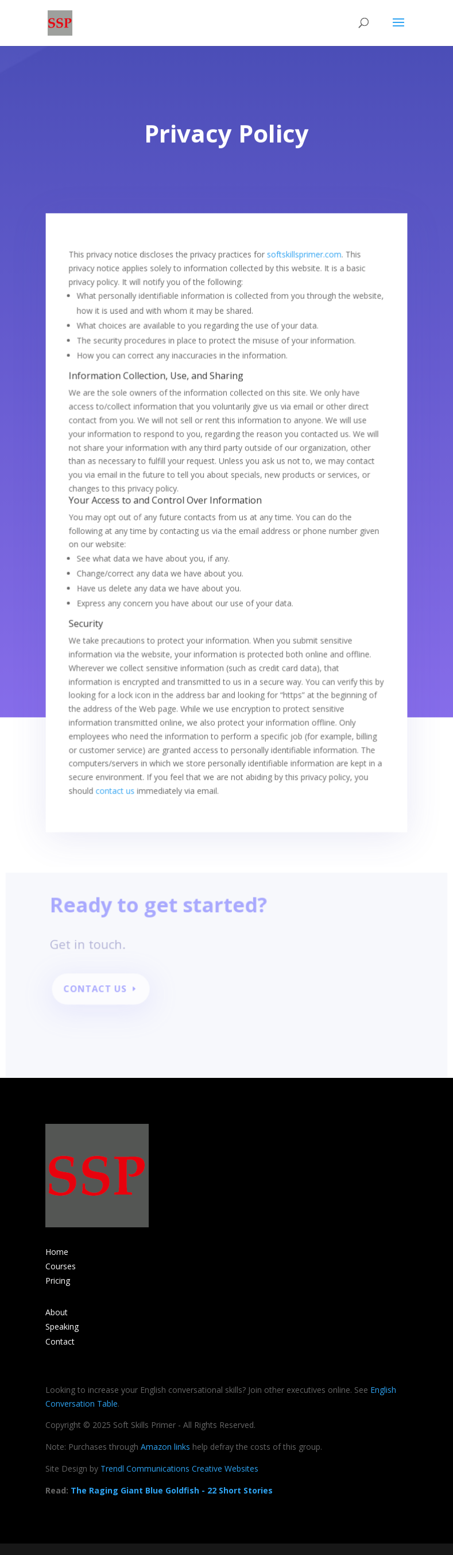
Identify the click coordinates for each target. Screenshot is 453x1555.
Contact (60, 1341)
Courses (60, 1266)
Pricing (57, 1280)
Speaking (62, 1326)
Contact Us (99, 991)
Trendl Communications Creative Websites (179, 1468)
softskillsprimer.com (302, 252)
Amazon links (165, 1446)
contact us (118, 775)
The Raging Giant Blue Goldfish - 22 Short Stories (172, 1490)
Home (56, 1251)
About (56, 1312)
